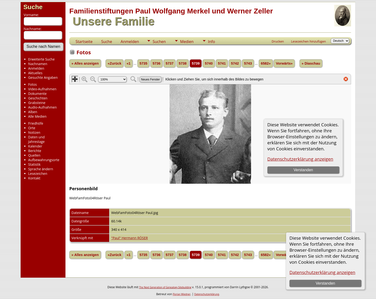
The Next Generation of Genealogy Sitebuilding (165, 287)
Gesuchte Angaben (43, 77)
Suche (33, 7)
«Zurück (114, 63)
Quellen (34, 155)
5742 (235, 63)
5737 (170, 63)
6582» (266, 63)
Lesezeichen (37, 173)
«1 (128, 63)
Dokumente (37, 93)
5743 (248, 63)
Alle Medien (37, 116)
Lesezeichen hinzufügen (308, 41)
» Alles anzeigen (85, 63)
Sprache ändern (40, 169)
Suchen (159, 41)
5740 (209, 63)
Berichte (34, 150)
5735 (143, 63)
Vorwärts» (284, 63)
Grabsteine (37, 102)
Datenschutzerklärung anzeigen (322, 272)
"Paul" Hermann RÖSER (129, 238)
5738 (183, 63)
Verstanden (325, 283)
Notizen (34, 132)
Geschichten (37, 98)
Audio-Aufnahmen (42, 107)
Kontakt (34, 178)
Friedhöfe (35, 123)
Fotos (32, 84)
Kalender (35, 146)
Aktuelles (35, 73)
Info (211, 41)
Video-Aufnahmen (42, 89)
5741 (222, 63)
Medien (187, 41)
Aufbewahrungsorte (43, 160)
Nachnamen (37, 63)
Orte (31, 128)
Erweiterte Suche (41, 59)
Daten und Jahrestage (36, 139)
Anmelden (36, 68)
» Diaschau (311, 63)
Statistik (34, 164)
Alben (32, 112)
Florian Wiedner (181, 294)
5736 (156, 63)
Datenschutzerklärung (206, 294)
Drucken (278, 41)
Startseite (84, 41)
